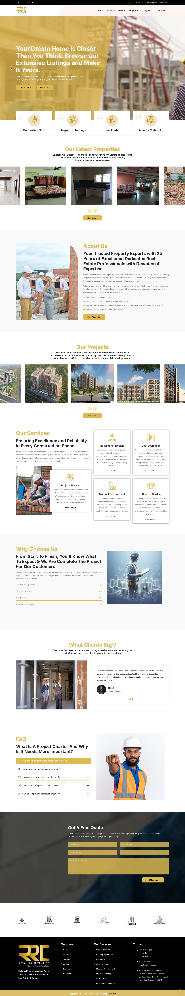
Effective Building (151, 492)
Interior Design (102, 977)
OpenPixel (112, 992)
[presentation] (90, 209)
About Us (111, 10)
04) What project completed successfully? (54, 784)
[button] (11, 66)
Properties (134, 10)
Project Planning (69, 484)
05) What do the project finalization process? (54, 792)
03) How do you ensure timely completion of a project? (54, 775)
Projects (147, 10)
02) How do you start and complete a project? (54, 767)
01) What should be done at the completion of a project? (54, 759)
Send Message (153, 878)
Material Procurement (112, 492)
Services (122, 10)
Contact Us (161, 10)
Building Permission (112, 444)
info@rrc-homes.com (158, 3)
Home (100, 10)
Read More (68, 506)
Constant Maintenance (105, 981)
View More (93, 216)
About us (67, 953)
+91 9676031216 (138, 3)
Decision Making (103, 957)
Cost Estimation (151, 444)
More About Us (94, 315)
